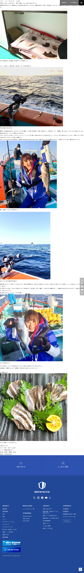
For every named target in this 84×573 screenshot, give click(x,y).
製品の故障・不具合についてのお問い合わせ (50, 512)
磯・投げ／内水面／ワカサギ (10, 529)
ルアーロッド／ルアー (8, 527)
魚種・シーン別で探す (8, 532)
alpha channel (26, 518)
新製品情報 (5, 511)
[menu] (81, 2)
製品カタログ (6, 534)
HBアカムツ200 (8, 135)
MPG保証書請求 (47, 520)
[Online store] (82, 293)
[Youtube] (82, 290)
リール (4, 519)
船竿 (4, 516)
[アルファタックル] (9, 2)
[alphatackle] (42, 487)
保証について (46, 523)
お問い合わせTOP (47, 509)
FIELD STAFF (26, 521)
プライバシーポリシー (68, 516)
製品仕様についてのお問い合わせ (51, 518)
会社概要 (65, 509)
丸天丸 (5, 5)
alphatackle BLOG (27, 516)
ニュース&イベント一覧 (28, 509)
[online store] (12, 549)
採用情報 (65, 511)
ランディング (6, 524)
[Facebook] (82, 287)
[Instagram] (82, 283)
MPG (4, 514)
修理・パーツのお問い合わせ (50, 515)
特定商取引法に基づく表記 (69, 514)
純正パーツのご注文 (47, 528)
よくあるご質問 (46, 526)
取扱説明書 (5, 537)
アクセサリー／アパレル (8, 522)
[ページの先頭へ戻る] (80, 569)
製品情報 (5, 509)
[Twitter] (82, 280)
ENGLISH (64, 2)
